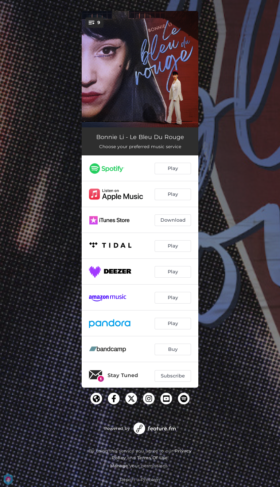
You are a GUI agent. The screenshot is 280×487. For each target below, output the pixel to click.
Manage (119, 465)
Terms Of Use (152, 457)
